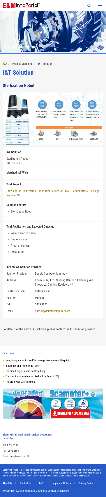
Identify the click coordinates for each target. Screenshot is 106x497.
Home (5, 63)
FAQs (41, 483)
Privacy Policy (86, 483)
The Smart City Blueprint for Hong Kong (25, 371)
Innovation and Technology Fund (22, 365)
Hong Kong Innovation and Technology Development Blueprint (37, 360)
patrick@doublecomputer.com (52, 311)
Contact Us (25, 483)
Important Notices (61, 483)
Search (89, 5)
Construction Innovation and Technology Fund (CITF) (32, 376)
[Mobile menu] (100, 5)
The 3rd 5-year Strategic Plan (20, 381)
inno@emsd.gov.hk (19, 456)
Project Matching (22, 64)
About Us (7, 483)
